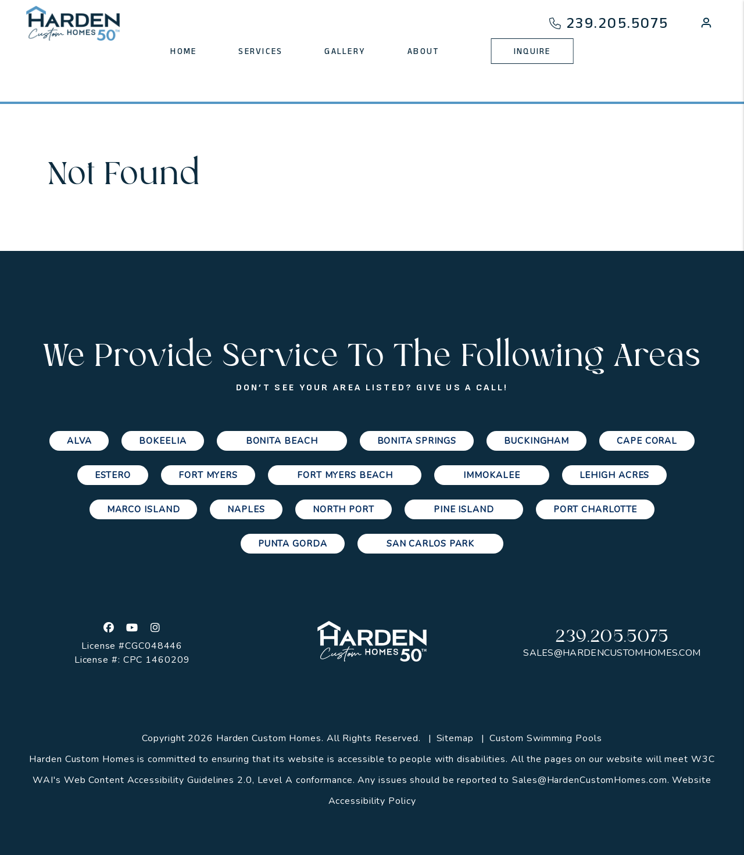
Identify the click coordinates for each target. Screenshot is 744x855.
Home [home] (183, 51)
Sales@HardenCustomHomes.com (611, 652)
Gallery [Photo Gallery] (345, 51)
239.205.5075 (617, 23)
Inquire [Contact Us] (532, 51)
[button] (706, 25)
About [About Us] (423, 51)
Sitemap (455, 738)
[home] (73, 23)
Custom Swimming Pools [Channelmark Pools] (545, 738)
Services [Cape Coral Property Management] (260, 51)
